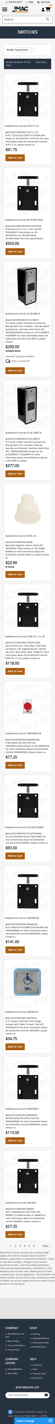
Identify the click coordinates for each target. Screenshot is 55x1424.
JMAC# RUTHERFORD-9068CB (19, 1209)
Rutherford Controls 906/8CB (20, 1203)
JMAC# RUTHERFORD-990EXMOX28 (22, 740)
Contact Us (36, 1365)
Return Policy (12, 1341)
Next (47, 1245)
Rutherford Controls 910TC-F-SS (22, 126)
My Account (36, 1378)
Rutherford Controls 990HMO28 (22, 918)
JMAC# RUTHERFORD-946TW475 (21, 1018)
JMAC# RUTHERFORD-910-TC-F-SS (21, 132)
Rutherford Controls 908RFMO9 (22, 1109)
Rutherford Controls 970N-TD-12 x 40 (25, 637)
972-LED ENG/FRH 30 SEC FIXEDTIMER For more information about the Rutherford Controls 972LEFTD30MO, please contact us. (26, 840)
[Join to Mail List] (46, 1395)
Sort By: (10, 50)
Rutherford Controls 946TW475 (21, 1012)
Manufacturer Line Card (14, 1335)
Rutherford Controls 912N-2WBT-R (23, 433)
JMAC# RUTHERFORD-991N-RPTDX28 (23, 226)
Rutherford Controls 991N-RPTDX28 (24, 220)
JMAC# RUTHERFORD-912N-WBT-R (22, 320)
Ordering (35, 1334)
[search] (27, 19)
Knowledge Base (13, 1369)
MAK (44, 1416)
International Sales (39, 1343)
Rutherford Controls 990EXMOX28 (23, 733)
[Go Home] (20, 9)
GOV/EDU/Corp (38, 1347)
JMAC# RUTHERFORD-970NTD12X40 (22, 643)
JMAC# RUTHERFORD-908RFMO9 (21, 1115)
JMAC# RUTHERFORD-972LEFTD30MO (23, 834)
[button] (27, 64)
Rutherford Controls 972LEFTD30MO (24, 827)
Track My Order (38, 1374)
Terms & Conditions (15, 1345)
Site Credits (11, 1373)
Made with (32, 1416)
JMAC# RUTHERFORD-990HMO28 (21, 924)
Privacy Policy (12, 1350)
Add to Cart (15, 157)
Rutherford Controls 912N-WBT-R (22, 314)
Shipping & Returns (39, 1338)
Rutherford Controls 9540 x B (20, 536)
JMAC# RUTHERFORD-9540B (19, 542)
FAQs (33, 1369)
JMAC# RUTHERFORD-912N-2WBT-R (22, 439)
